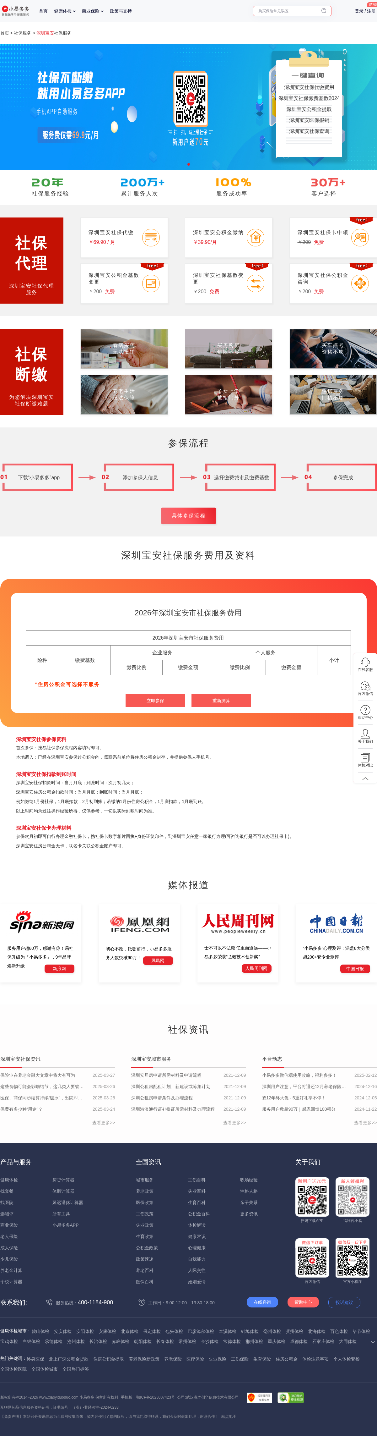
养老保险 (173, 1359)
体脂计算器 (63, 1191)
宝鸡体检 (9, 1341)
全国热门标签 (75, 1369)
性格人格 (249, 1191)
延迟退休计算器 (67, 1202)
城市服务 (144, 1179)
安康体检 (107, 1331)
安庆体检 (63, 1331)
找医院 (6, 1202)
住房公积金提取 (108, 1359)
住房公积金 (287, 1359)
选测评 (6, 1213)
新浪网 (59, 968)
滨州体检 (294, 1331)
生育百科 (197, 1202)
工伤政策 (144, 1213)
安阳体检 (85, 1331)
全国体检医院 (13, 1369)
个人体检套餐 (346, 1359)
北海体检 (317, 1331)
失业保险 (217, 1359)
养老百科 (144, 1270)
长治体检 (98, 1341)
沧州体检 (76, 1341)
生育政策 (144, 1236)
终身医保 (35, 1359)
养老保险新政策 (144, 1359)
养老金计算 (11, 1270)
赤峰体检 (120, 1341)
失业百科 (197, 1191)
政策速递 (144, 1259)
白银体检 (31, 1341)
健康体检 (63, 11)
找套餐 (6, 1191)
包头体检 (174, 1331)
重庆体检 (276, 1341)
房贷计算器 (63, 1179)
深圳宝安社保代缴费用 (309, 87)
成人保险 (9, 1247)
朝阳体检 (143, 1341)
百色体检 (339, 1331)
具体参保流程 (189, 515)
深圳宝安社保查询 (309, 131)
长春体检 (165, 1341)
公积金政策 (147, 1247)
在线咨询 (262, 1302)
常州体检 (187, 1341)
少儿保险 (9, 1259)
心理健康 (197, 1247)
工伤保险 (240, 1359)
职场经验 (249, 1179)
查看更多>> (103, 1122)
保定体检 (152, 1331)
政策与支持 (121, 11)
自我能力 (197, 1259)
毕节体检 (361, 1331)
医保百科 (144, 1281)
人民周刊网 (256, 968)
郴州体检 (254, 1341)
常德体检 (232, 1341)
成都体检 (299, 1341)
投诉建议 (344, 1302)
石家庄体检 (323, 1341)
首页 (43, 11)
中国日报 (355, 968)
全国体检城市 (44, 1369)
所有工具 (61, 1213)
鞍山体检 (40, 1331)
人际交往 (197, 1270)
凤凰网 (157, 960)
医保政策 (144, 1202)
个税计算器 (11, 1281)
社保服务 (22, 33)
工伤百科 (197, 1179)
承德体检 (53, 1341)
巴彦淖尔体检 (201, 1331)
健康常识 (197, 1236)
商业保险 (91, 11)
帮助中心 (303, 1302)
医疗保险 (195, 1359)
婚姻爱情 (197, 1281)
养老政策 (144, 1191)
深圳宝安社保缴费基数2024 (309, 98)
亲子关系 (249, 1202)
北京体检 (129, 1331)
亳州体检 (272, 1331)
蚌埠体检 (250, 1331)
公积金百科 (199, 1213)
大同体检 (348, 1341)
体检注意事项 (315, 1359)
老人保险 (9, 1236)
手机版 (126, 1397)
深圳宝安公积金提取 (309, 109)
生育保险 (262, 1359)
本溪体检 (227, 1331)
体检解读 (197, 1225)
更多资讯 (249, 1213)
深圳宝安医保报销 (309, 120)
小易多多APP (65, 1225)
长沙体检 (209, 1341)
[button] (188, 164)
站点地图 (228, 1416)
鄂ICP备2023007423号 (155, 1397)
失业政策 (144, 1225)
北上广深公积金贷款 (69, 1359)
